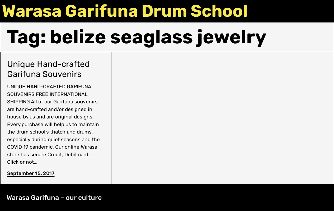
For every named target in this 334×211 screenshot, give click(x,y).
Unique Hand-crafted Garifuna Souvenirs (48, 69)
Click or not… (22, 162)
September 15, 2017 (30, 173)
